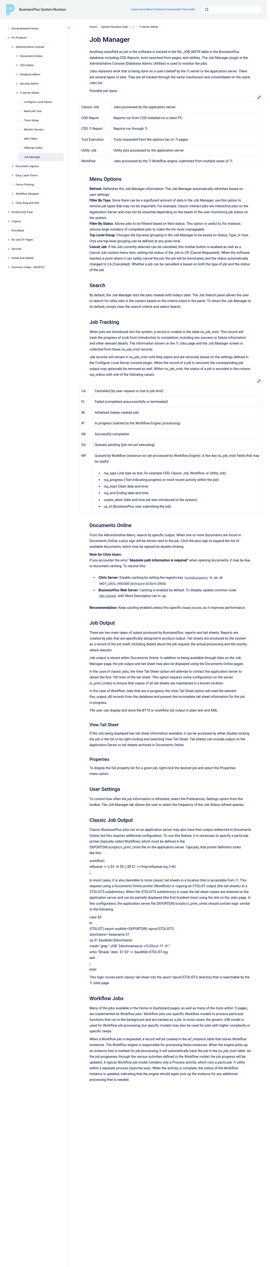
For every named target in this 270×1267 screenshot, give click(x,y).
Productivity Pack (22, 212)
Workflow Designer (27, 193)
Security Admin (29, 83)
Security (17, 248)
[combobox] (231, 10)
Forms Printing (25, 184)
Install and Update (23, 258)
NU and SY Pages (22, 239)
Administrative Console (30, 46)
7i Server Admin (29, 92)
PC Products (19, 37)
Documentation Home (25, 28)
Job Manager (32, 157)
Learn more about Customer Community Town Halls (163, 9)
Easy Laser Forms (27, 175)
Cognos (16, 221)
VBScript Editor (33, 147)
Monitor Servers (34, 129)
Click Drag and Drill (27, 203)
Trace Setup (31, 120)
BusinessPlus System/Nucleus (42, 9)
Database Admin (30, 74)
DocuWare (18, 230)
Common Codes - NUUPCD (28, 267)
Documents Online (31, 56)
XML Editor (30, 138)
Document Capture (27, 166)
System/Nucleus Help (114, 26)
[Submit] (206, 9)
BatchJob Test (33, 111)
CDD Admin (27, 65)
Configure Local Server (38, 102)
